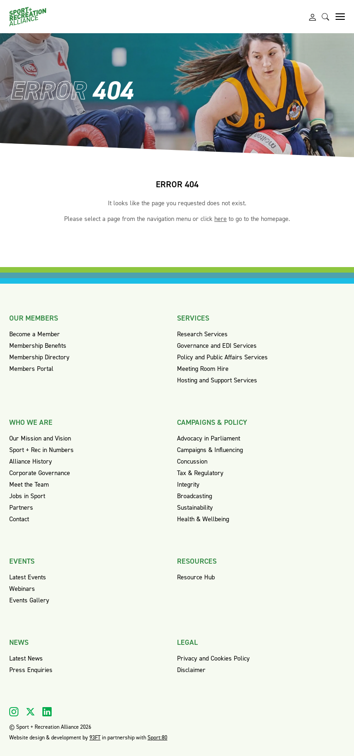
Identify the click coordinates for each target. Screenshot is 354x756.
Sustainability (195, 507)
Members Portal (31, 368)
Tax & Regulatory (200, 473)
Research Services (202, 334)
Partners (21, 507)
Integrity (188, 484)
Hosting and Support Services (217, 380)
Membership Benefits (37, 345)
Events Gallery (29, 600)
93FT (94, 737)
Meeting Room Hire (203, 368)
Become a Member (34, 334)
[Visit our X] (30, 711)
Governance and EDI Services (217, 345)
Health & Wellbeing (203, 519)
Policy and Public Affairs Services (222, 357)
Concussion (192, 461)
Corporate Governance (39, 473)
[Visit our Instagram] (13, 711)
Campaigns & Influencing (210, 450)
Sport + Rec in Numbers (41, 450)
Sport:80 (157, 737)
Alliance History (30, 461)
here (220, 218)
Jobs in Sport (27, 496)
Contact (19, 519)
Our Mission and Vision (40, 438)
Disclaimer (191, 670)
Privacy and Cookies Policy (213, 658)
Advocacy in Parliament (208, 438)
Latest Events (27, 577)
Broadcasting (194, 496)
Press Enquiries (31, 670)
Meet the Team (29, 484)
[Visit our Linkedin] (47, 711)
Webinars (22, 588)
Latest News (26, 658)
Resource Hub (196, 577)
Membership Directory (39, 357)
